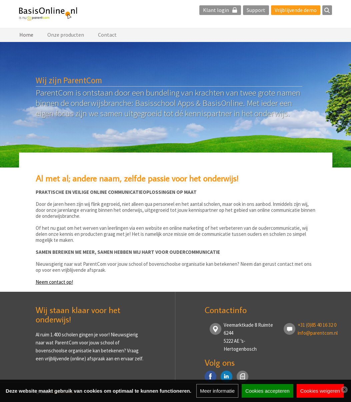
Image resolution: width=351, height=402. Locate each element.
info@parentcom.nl (318, 333)
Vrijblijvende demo (296, 10)
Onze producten (65, 34)
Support (256, 10)
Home (26, 34)
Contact (107, 34)
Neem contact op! (54, 282)
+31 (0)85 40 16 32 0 (317, 325)
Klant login (220, 10)
